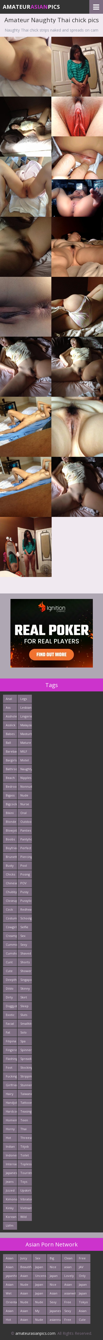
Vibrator (26, 1199)
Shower (26, 971)
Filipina (11, 1041)
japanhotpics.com (11, 1276)
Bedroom (11, 786)
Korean (11, 1217)
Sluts (23, 1015)
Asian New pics (9, 1268)
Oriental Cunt (11, 1303)
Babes (10, 734)
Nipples (25, 778)
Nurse (24, 804)
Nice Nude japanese (55, 1285)
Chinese (11, 883)
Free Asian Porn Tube (83, 1259)
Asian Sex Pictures (26, 1294)
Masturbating (26, 734)
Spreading (26, 1059)
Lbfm (9, 1225)
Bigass (10, 795)
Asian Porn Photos (84, 1312)
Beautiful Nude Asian (26, 1268)
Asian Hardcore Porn (70, 1285)
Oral (23, 813)
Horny (10, 1129)
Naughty (26, 769)
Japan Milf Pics (54, 1277)
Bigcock (11, 804)
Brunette (11, 857)
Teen (24, 1120)
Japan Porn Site (39, 1285)
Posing (25, 874)
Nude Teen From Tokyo (24, 1303)
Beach (10, 778)
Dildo (9, 988)
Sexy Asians (68, 1312)
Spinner (26, 1050)
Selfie (24, 927)
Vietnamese (26, 1208)
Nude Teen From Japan (39, 1321)
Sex (23, 936)
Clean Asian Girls (68, 1259)
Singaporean (26, 980)
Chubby (11, 892)
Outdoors (26, 822)
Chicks (10, 874)
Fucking (11, 1076)
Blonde (11, 822)
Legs (23, 699)
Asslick (10, 725)
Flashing (11, 1059)
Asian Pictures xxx (11, 1312)
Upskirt (25, 1190)
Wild (23, 1217)
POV (23, 883)
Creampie (11, 936)
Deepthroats (11, 980)
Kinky (10, 1208)
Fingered (11, 1050)
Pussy (24, 892)
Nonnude (26, 786)
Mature (25, 743)
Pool (23, 865)
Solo (23, 1032)
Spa (23, 1041)
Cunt (9, 962)
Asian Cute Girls (9, 1285)
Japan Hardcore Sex (40, 1268)
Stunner (26, 1085)
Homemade (11, 1120)
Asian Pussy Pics (24, 1277)
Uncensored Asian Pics (40, 1277)
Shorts (25, 962)
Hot (8, 1138)
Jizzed (10, 1190)
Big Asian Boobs (54, 1259)
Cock (9, 909)
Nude (24, 795)
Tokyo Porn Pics (83, 1303)
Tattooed (26, 1102)
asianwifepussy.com (70, 1293)
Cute (9, 971)
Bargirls (11, 760)
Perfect (25, 848)
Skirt (23, 997)
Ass (8, 707)
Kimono (11, 1199)
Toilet (24, 1155)
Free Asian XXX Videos (69, 1321)
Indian (10, 1146)
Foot (9, 1067)
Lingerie (26, 716)
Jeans (9, 1181)
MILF (23, 751)
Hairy (9, 1094)
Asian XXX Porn (24, 1312)
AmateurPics (31, 6)
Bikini (10, 813)
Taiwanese (26, 1094)
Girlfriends (11, 1085)
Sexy (23, 944)
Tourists (26, 1173)
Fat (8, 1032)
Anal (9, 699)
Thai (23, 1129)
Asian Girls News (24, 1321)
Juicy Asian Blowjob (26, 1259)
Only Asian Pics (83, 1277)
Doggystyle (11, 1006)
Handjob (11, 1102)
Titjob (24, 1146)
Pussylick (26, 901)
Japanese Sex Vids (55, 1312)
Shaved (25, 953)
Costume (11, 918)
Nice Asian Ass (53, 1268)
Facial (10, 1023)
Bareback (11, 751)
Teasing (26, 1111)
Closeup (11, 901)
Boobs (10, 839)
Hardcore (11, 1111)
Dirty (9, 997)
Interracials (11, 1164)
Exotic (10, 1015)
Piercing (26, 857)
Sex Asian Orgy (39, 1259)
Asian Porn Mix (53, 1294)
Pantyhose (26, 839)
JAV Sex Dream (84, 1268)
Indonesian (11, 1155)
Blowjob (11, 830)
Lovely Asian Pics (69, 1277)
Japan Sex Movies (84, 1285)
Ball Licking (11, 744)
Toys (23, 1181)
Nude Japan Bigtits (24, 1285)
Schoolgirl (26, 918)
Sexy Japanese (55, 1303)
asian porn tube (68, 1268)
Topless (26, 1164)
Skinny (25, 988)
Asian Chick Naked (10, 1259)
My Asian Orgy (39, 1312)
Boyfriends (11, 848)
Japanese (11, 1173)
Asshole (11, 716)
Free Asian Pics (68, 1303)
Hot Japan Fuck (10, 1321)
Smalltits (26, 1023)
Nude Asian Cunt (39, 1303)
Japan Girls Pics (83, 1294)
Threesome (26, 1138)
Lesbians (26, 707)
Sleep (24, 1006)
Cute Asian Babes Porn (83, 1321)
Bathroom (11, 769)
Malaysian (26, 725)
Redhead (26, 909)
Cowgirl (11, 927)
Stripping (26, 1076)
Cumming (11, 944)
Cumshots (11, 953)
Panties (25, 830)
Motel (24, 760)
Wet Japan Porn (10, 1294)
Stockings (26, 1067)
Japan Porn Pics (39, 1294)
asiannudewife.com (55, 1320)
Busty (10, 865)
